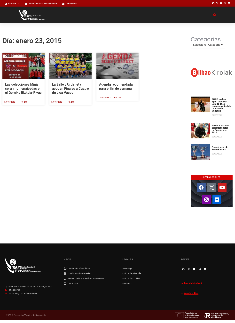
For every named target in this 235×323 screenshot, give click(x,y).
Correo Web (71, 3)
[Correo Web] (63, 4)
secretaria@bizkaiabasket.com (43, 3)
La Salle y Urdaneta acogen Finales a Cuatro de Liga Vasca (70, 91)
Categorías (206, 42)
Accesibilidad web (193, 286)
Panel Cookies (191, 296)
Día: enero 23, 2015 (32, 43)
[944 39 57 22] (6, 4)
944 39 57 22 (14, 3)
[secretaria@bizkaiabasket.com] (26, 4)
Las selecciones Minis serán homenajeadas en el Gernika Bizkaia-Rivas (23, 91)
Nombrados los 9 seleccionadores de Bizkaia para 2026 (220, 132)
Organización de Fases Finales (220, 151)
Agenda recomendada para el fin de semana (116, 89)
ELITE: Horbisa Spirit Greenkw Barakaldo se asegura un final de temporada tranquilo (221, 108)
